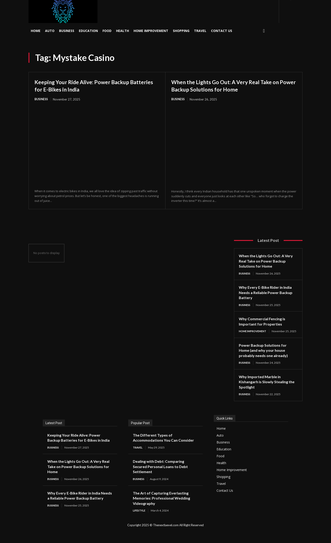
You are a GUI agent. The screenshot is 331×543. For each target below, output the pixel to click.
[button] (263, 30)
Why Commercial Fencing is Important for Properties (264, 322)
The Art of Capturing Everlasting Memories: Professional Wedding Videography (164, 508)
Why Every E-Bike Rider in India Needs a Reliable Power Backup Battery (268, 292)
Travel (138, 457)
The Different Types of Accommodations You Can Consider (157, 444)
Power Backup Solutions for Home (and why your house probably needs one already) (265, 354)
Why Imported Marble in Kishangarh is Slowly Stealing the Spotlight (266, 386)
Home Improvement (254, 332)
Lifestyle (140, 520)
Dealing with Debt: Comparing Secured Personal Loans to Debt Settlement (163, 476)
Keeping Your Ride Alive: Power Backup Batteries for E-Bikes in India (92, 85)
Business (41, 99)
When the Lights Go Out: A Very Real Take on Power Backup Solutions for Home (232, 85)
